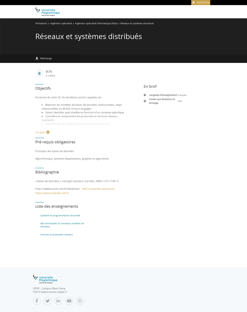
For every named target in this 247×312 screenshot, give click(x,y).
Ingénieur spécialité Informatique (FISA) (96, 23)
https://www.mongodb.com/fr (52, 193)
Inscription (200, 2)
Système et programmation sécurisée (60, 215)
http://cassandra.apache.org (98, 188)
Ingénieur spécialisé (61, 23)
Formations (41, 23)
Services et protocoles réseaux (56, 234)
